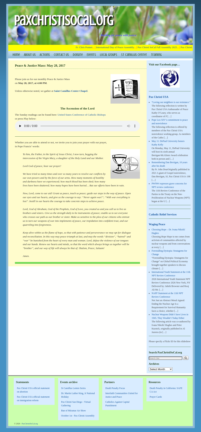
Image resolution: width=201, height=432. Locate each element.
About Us (30, 55)
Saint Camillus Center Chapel (70, 90)
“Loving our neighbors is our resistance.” (171, 102)
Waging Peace (157, 224)
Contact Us (61, 55)
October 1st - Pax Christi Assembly (78, 415)
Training (156, 55)
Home (16, 55)
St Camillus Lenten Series (73, 388)
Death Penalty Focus (115, 388)
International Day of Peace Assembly (116, 47)
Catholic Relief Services (163, 214)
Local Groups (108, 55)
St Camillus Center (134, 55)
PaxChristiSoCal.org (63, 20)
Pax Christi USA (158, 96)
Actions (45, 55)
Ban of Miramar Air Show (73, 410)
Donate (78, 55)
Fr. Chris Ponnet (85, 47)
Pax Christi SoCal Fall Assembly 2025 (158, 47)
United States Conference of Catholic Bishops (82, 114)
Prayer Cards (156, 396)
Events (91, 55)
